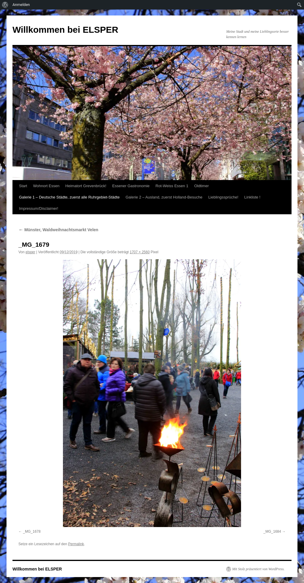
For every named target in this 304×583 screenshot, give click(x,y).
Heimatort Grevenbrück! (85, 186)
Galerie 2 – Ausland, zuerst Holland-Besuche (164, 197)
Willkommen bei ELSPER (65, 30)
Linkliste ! (252, 197)
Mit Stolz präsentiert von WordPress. (258, 569)
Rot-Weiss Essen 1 (172, 186)
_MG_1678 (31, 531)
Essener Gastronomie (131, 186)
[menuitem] (5, 5)
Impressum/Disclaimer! (38, 208)
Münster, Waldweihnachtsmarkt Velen (58, 229)
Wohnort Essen (46, 186)
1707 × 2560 (140, 252)
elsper (30, 252)
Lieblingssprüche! (223, 197)
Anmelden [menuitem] (21, 4)
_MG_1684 (272, 531)
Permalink (76, 544)
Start (23, 186)
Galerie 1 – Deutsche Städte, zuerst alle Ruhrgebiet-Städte (69, 197)
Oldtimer (201, 186)
